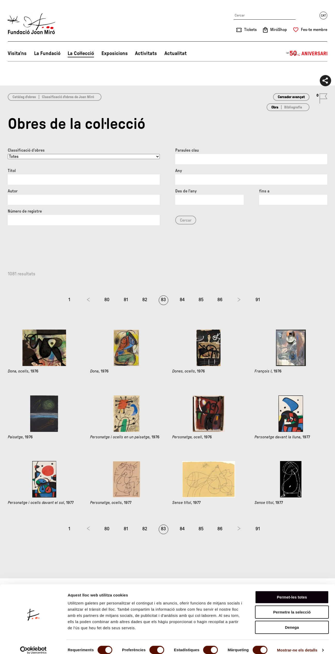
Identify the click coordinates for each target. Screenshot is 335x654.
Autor (13, 191)
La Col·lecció (81, 53)
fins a (264, 191)
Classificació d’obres (26, 150)
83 (163, 300)
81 (126, 300)
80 (106, 300)
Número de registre (25, 211)
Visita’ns (17, 53)
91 (258, 300)
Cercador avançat (291, 97)
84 (182, 300)
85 (201, 300)
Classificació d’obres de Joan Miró (68, 97)
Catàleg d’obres (24, 97)
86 (219, 300)
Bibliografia (293, 107)
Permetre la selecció (291, 606)
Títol (12, 171)
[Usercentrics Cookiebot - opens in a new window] (33, 644)
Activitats (146, 53)
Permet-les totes (292, 591)
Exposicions (114, 53)
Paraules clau (187, 150)
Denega (292, 621)
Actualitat (175, 53)
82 (144, 300)
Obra (274, 107)
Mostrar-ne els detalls (297, 644)
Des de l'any (186, 191)
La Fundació (47, 53)
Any (178, 171)
